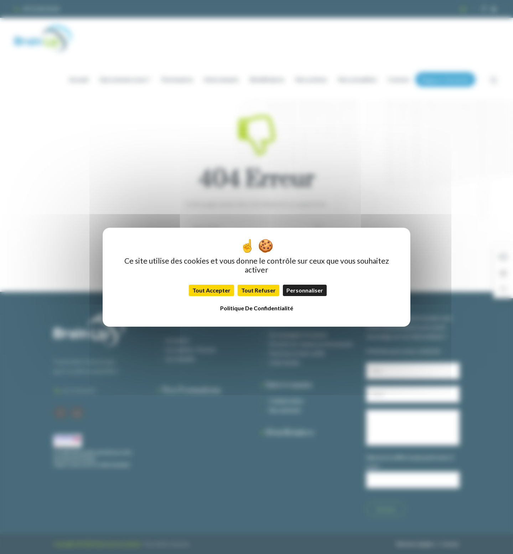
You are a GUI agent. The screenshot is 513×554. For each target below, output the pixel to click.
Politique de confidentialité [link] (256, 308)
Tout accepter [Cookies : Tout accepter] (211, 290)
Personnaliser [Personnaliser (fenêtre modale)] (304, 290)
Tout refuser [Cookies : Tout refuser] (258, 290)
